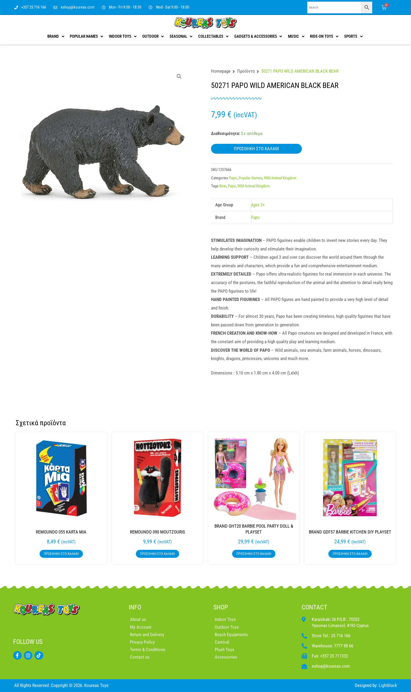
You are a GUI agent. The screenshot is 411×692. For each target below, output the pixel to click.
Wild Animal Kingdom (280, 178)
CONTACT (314, 607)
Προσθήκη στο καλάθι (256, 148)
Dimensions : (223, 373)
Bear (222, 186)
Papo (233, 178)
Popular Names (250, 178)
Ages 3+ (258, 204)
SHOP (220, 607)
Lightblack (388, 685)
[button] (179, 76)
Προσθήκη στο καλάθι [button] (61, 554)
